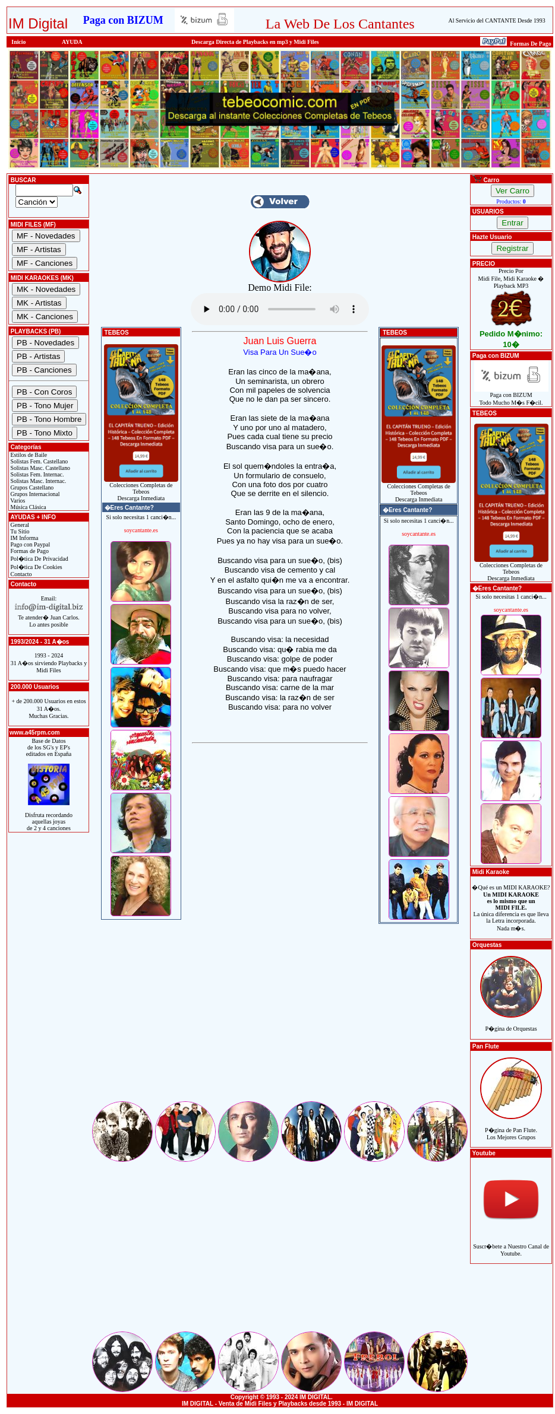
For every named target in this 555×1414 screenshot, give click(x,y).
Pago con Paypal (29, 544)
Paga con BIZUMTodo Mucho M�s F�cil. (511, 396)
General (19, 525)
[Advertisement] (279, 1016)
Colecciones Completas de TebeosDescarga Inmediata (141, 488)
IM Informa (23, 538)
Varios (17, 500)
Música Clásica (27, 507)
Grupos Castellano (31, 487)
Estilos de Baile (28, 455)
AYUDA (72, 42)
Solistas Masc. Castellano (39, 468)
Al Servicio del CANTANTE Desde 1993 (497, 20)
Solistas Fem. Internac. (36, 474)
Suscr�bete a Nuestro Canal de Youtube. (511, 1243)
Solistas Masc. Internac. (37, 481)
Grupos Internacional (34, 494)
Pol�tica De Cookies (35, 567)
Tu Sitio (19, 531)
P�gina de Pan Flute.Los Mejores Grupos (511, 1127)
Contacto (20, 574)
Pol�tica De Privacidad (38, 558)
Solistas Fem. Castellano (38, 461)
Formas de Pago (29, 551)
